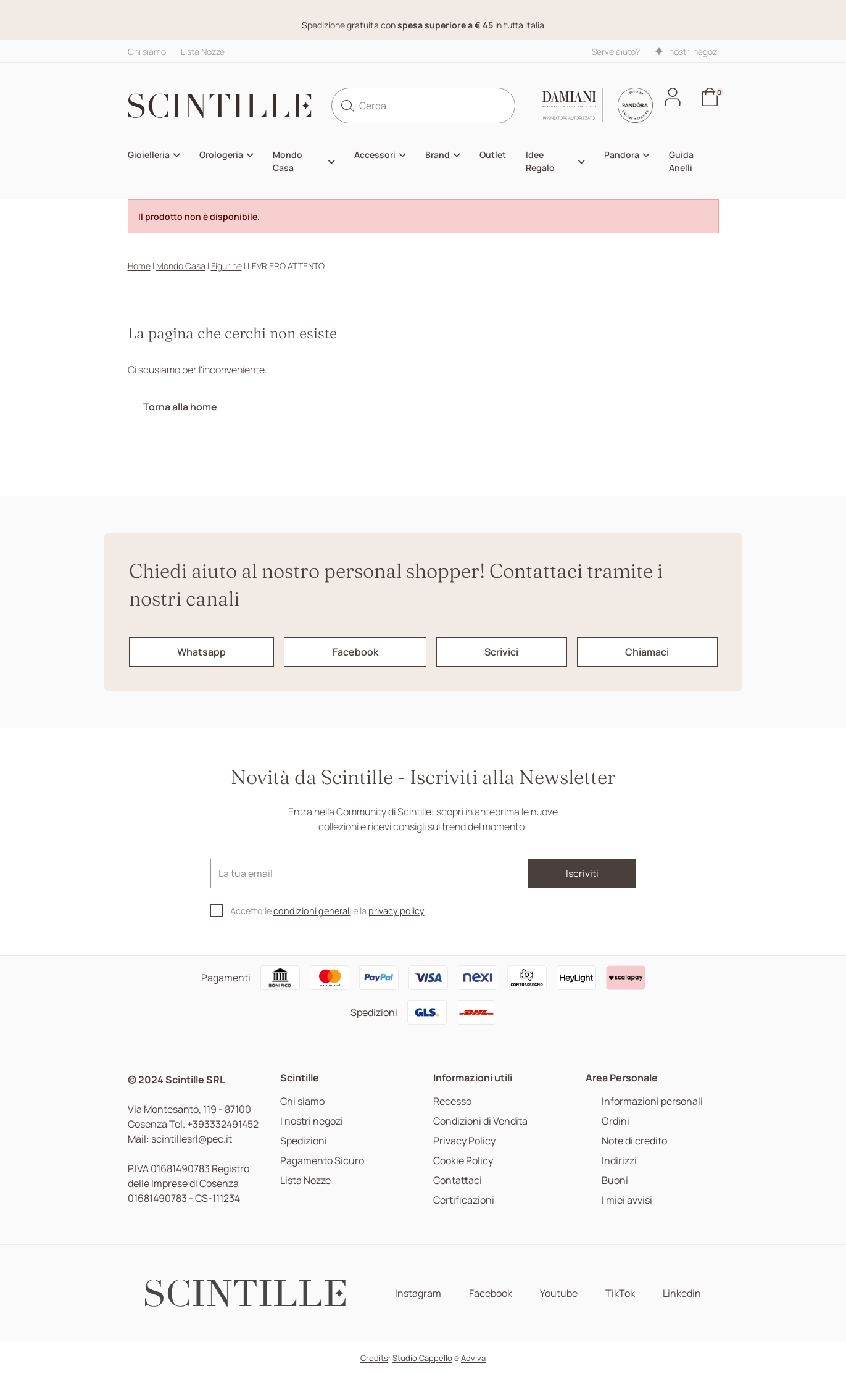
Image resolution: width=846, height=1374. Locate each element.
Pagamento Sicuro (322, 1161)
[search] (347, 105)
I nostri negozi (687, 51)
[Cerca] (423, 105)
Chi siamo (147, 51)
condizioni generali (312, 911)
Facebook (490, 1293)
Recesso (452, 1101)
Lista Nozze (203, 51)
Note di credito (634, 1141)
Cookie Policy (463, 1161)
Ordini (615, 1121)
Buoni (615, 1180)
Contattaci (457, 1180)
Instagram (418, 1293)
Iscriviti (582, 873)
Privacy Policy (464, 1141)
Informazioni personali (652, 1101)
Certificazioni (463, 1200)
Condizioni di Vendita (480, 1121)
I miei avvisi (627, 1200)
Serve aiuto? (616, 51)
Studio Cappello (422, 1358)
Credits (374, 1358)
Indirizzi (619, 1161)
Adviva (473, 1358)
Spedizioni (303, 1141)
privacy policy (396, 911)
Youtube (559, 1293)
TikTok (620, 1293)
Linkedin (682, 1293)
